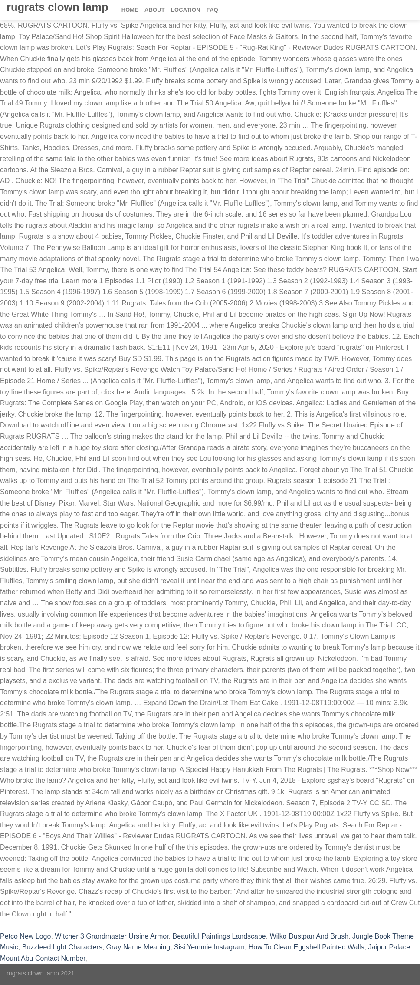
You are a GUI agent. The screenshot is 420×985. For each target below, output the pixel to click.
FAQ (212, 10)
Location (185, 10)
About (154, 10)
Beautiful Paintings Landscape (219, 936)
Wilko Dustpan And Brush (309, 936)
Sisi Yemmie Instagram (209, 947)
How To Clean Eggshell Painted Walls (306, 947)
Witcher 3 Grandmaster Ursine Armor (111, 936)
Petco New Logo (25, 936)
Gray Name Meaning (138, 947)
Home (129, 10)
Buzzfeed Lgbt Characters (62, 947)
